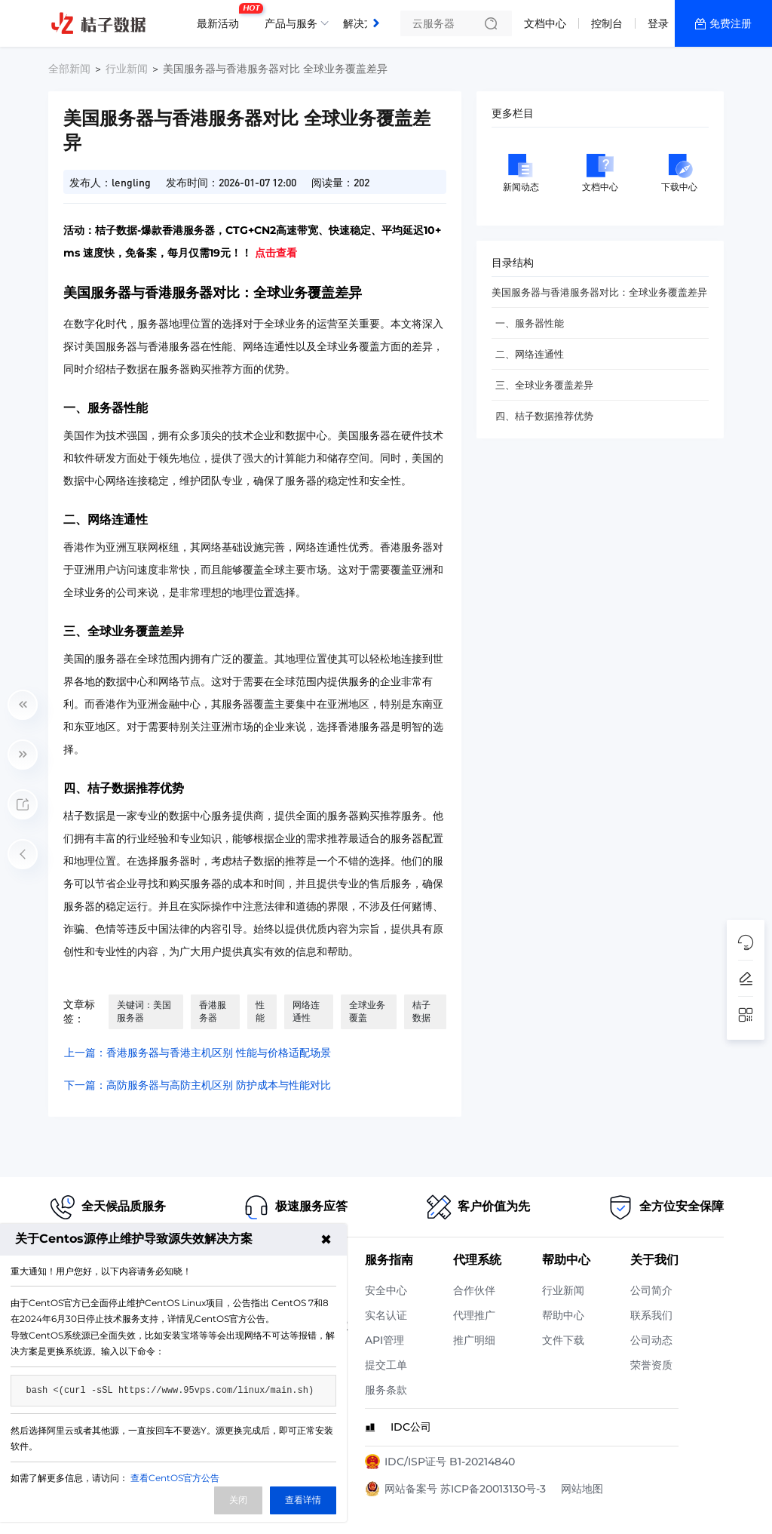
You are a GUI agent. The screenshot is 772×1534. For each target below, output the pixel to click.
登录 (658, 23)
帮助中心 (563, 1315)
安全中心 (386, 1290)
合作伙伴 (474, 1290)
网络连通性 (306, 1011)
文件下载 (563, 1340)
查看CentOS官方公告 (174, 1477)
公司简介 (651, 1290)
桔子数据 (421, 1011)
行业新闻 (127, 68)
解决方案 (364, 23)
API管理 (384, 1340)
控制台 (607, 23)
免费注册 (730, 23)
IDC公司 (411, 1427)
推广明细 (474, 1340)
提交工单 (386, 1365)
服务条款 (386, 1390)
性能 (260, 1011)
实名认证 (386, 1315)
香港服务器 (212, 1011)
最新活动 (222, 17)
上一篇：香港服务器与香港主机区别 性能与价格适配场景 (197, 1052)
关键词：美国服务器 (144, 1011)
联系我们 (651, 1315)
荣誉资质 (651, 1365)
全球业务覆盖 (367, 1011)
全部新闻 (69, 68)
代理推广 (474, 1315)
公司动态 (651, 1340)
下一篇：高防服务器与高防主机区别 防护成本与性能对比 (197, 1085)
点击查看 (276, 253)
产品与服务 (291, 23)
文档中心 (545, 23)
